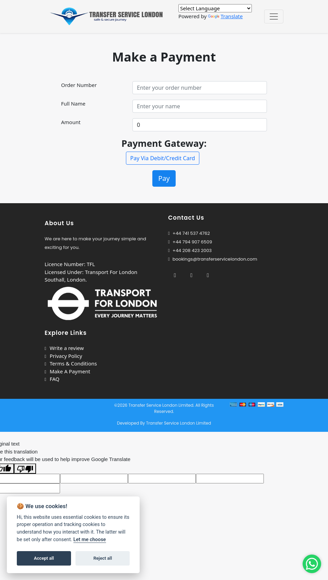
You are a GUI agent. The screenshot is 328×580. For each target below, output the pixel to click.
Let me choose (89, 540)
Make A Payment (67, 371)
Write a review (64, 347)
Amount (71, 122)
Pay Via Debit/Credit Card (162, 158)
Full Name (73, 103)
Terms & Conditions (71, 363)
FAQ (52, 378)
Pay (164, 178)
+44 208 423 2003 (190, 250)
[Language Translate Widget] (215, 8)
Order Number (79, 84)
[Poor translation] (25, 468)
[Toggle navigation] (273, 16)
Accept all (44, 558)
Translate (225, 16)
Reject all (102, 558)
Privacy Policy (63, 355)
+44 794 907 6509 (192, 242)
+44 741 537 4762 (189, 233)
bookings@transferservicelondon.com (212, 259)
